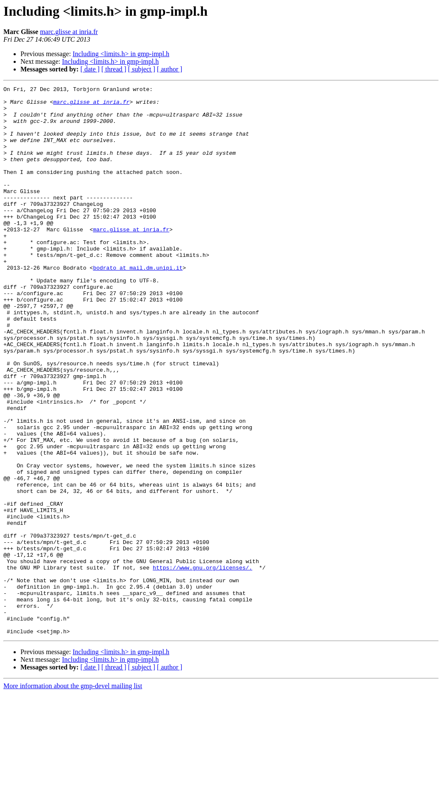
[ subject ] (141, 69)
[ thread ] (113, 69)
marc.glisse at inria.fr (69, 31)
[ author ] (170, 69)
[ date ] (90, 69)
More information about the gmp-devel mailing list (72, 795)
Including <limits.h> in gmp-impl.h (121, 53)
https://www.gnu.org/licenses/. (202, 664)
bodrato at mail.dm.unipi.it (138, 304)
